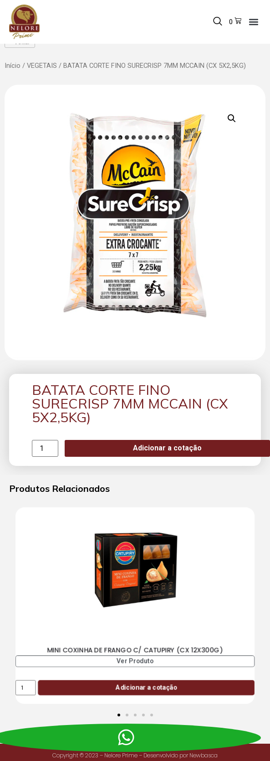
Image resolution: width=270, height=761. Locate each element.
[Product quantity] (45, 460)
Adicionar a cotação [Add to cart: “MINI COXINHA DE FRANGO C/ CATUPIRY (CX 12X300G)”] (146, 699)
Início (12, 77)
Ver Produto (135, 673)
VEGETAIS (42, 77)
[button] (253, 21)
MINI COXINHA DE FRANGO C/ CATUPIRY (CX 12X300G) (135, 661)
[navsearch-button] (218, 22)
